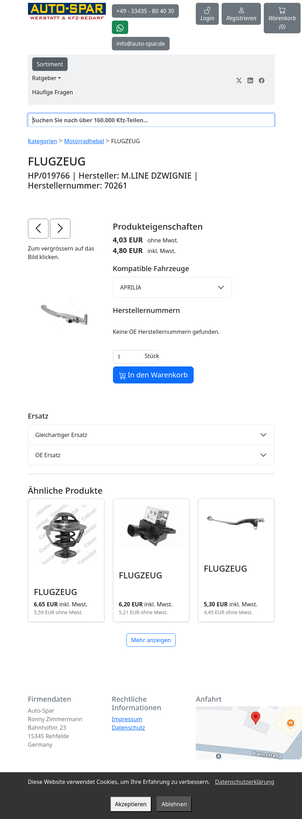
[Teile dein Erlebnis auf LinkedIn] (250, 80)
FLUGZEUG (56, 592)
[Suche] (151, 120)
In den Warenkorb (153, 375)
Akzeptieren (131, 804)
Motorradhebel (84, 141)
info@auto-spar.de (140, 43)
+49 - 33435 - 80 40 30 (145, 11)
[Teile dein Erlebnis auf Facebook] (261, 80)
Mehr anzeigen (151, 640)
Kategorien (42, 141)
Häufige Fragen (52, 92)
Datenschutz (128, 727)
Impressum (127, 719)
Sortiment (50, 64)
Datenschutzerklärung (244, 782)
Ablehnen (174, 804)
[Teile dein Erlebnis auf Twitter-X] (239, 80)
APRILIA (130, 287)
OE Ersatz (48, 455)
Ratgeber (44, 78)
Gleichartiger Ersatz (61, 435)
